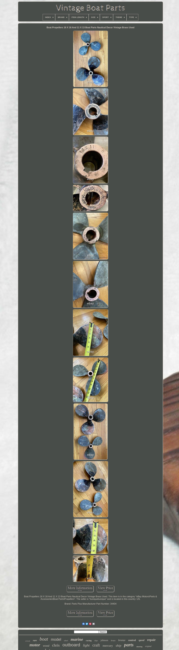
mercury (108, 645)
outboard (71, 644)
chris (56, 645)
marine (77, 639)
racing (89, 640)
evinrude (27, 641)
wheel (66, 641)
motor (35, 644)
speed (141, 640)
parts (129, 644)
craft (96, 645)
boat (44, 639)
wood (46, 645)
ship (118, 645)
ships (96, 641)
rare (35, 640)
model (56, 639)
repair (151, 640)
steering (139, 646)
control (132, 640)
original (148, 646)
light (86, 645)
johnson (104, 640)
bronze (121, 640)
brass (113, 640)
